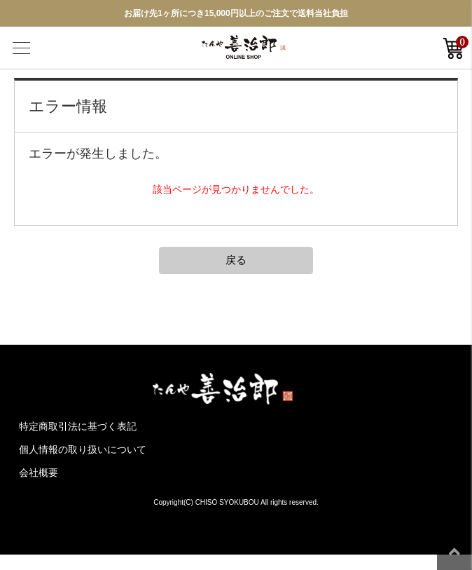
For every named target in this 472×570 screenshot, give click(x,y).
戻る (236, 260)
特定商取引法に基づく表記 (78, 426)
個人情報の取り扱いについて (82, 449)
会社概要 (38, 472)
